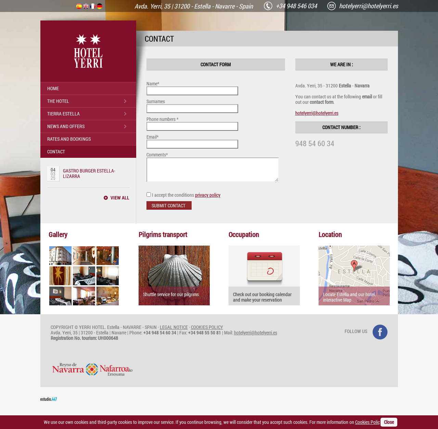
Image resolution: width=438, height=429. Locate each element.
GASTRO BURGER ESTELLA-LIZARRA (89, 173)
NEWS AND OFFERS (66, 126)
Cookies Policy (369, 422)
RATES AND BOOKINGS (69, 139)
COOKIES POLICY (207, 331)
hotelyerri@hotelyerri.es (316, 113)
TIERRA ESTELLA (63, 113)
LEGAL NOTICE (174, 331)
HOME (53, 88)
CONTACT (56, 151)
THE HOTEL (58, 101)
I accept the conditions (183, 199)
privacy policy (207, 199)
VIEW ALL (120, 197)
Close (389, 422)
